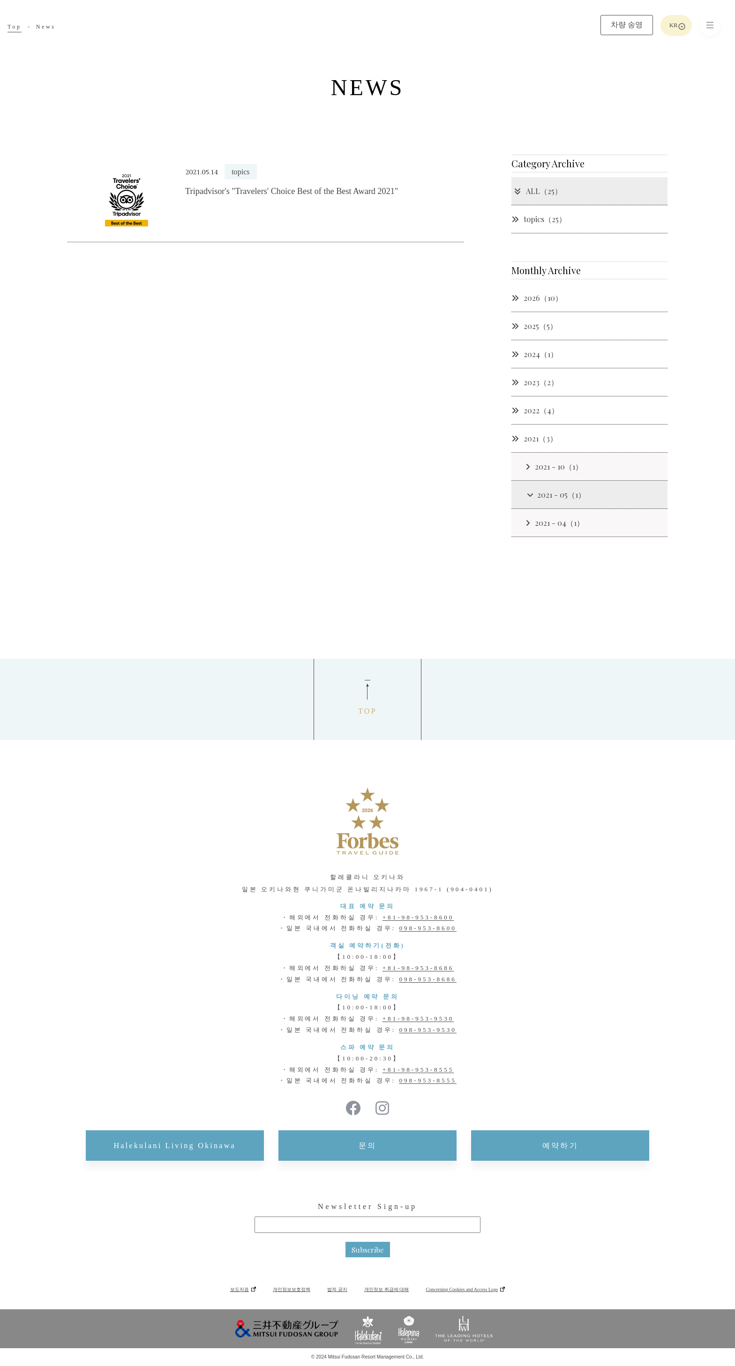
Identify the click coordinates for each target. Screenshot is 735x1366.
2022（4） (535, 410)
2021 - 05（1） (555, 495)
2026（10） (536, 298)
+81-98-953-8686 (418, 967)
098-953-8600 (427, 928)
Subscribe (368, 1249)
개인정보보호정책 (291, 1289)
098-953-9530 (427, 1029)
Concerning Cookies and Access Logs (462, 1289)
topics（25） (538, 219)
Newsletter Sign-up (367, 1206)
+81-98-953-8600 (418, 917)
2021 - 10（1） (554, 466)
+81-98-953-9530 (418, 1018)
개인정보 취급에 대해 (386, 1289)
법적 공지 (337, 1289)
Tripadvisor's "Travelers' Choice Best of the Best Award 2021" (291, 191)
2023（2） (534, 382)
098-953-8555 (427, 1080)
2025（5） (534, 326)
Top (15, 26)
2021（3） (534, 438)
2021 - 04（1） (554, 523)
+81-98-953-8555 (418, 1069)
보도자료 (239, 1289)
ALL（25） (538, 191)
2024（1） (534, 354)
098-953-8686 (427, 979)
